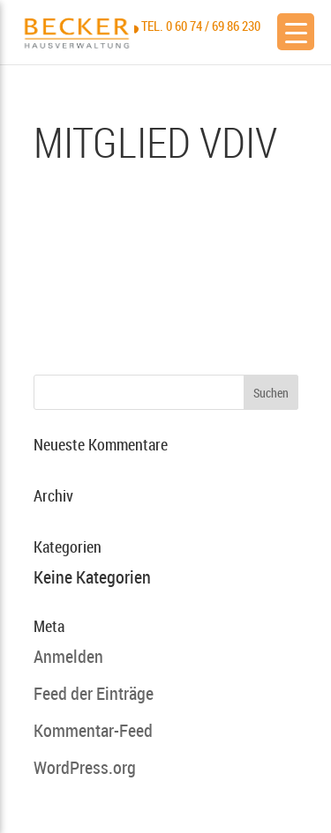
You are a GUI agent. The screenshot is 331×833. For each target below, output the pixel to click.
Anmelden (68, 656)
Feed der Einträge (94, 693)
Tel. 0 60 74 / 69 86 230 (200, 25)
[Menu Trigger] (295, 31)
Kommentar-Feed (93, 730)
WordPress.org (85, 767)
